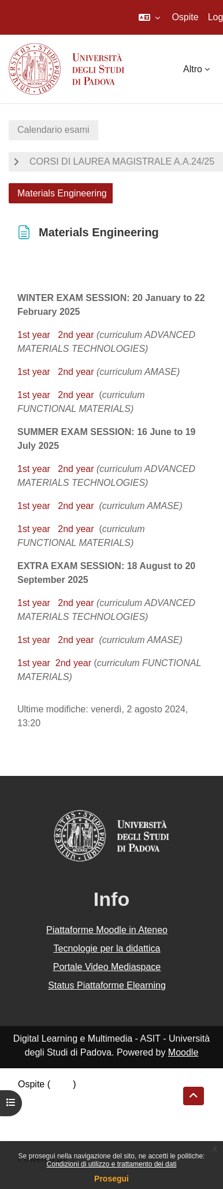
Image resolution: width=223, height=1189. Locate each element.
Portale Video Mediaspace (107, 967)
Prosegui (111, 1178)
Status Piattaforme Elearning (107, 985)
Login (61, 1084)
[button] (149, 17)
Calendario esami (53, 130)
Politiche (35, 1112)
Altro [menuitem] (192, 69)
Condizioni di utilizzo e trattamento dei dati (112, 1164)
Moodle (183, 1052)
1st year (33, 335)
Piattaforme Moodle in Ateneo (107, 930)
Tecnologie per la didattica (106, 948)
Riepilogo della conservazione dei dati (95, 1098)
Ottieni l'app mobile (57, 1126)
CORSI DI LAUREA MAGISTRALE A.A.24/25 (121, 161)
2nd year (76, 335)
